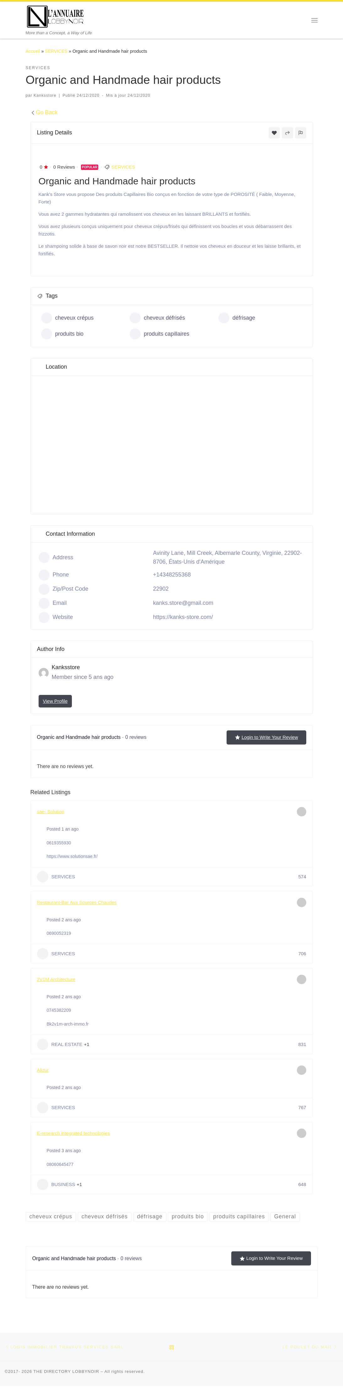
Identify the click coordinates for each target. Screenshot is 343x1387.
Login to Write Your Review (266, 737)
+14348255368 (172, 575)
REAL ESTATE (60, 1044)
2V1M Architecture (56, 979)
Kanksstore (45, 95)
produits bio (62, 333)
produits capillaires (160, 333)
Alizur (43, 1070)
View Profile (55, 701)
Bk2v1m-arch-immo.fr (68, 1024)
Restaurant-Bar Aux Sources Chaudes (77, 902)
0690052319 (59, 933)
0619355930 (59, 842)
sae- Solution (51, 811)
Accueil (33, 51)
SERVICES (56, 51)
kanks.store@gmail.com (183, 603)
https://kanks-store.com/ (183, 617)
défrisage (237, 317)
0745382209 (59, 1010)
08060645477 (60, 1164)
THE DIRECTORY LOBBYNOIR (66, 1372)
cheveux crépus (68, 317)
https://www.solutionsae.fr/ (72, 856)
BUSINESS (56, 1184)
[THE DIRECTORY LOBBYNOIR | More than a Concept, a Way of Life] (55, 15)
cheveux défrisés (158, 317)
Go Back (44, 112)
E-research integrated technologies (73, 1133)
